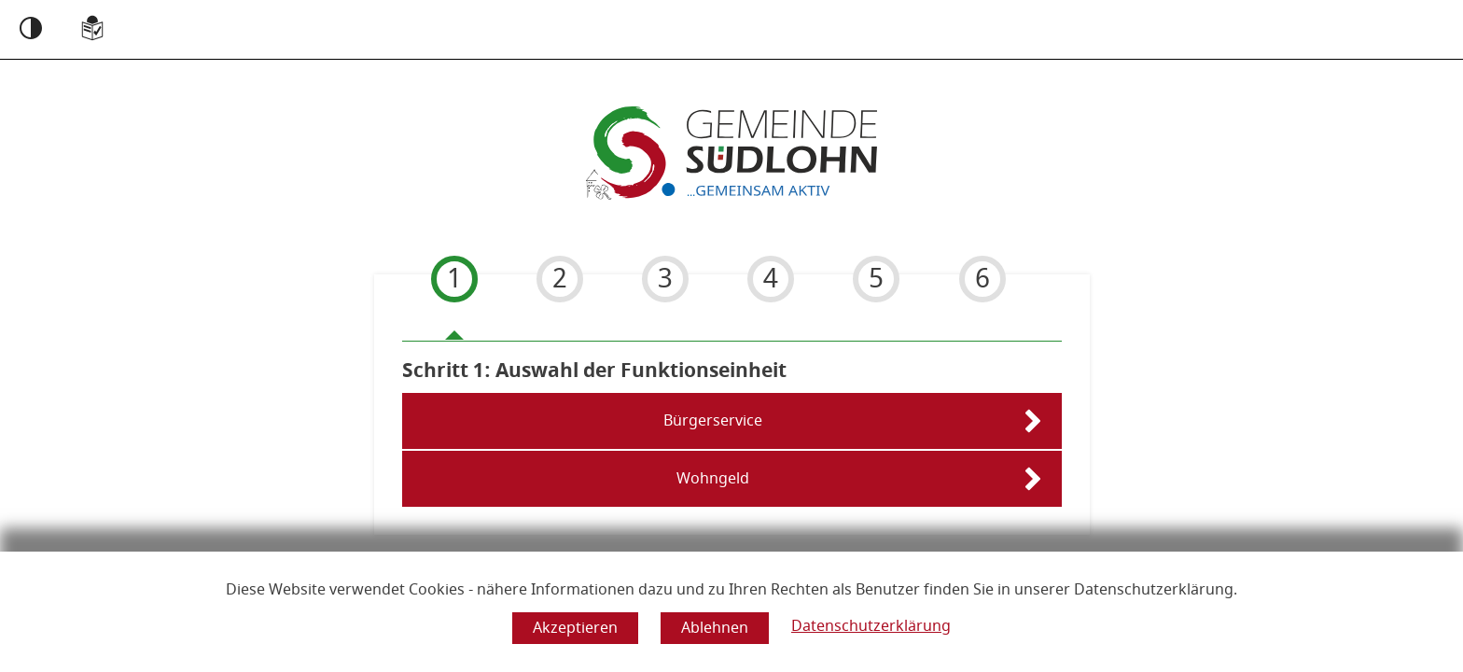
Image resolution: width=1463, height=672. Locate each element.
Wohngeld (712, 479)
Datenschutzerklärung (871, 626)
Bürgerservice (712, 421)
